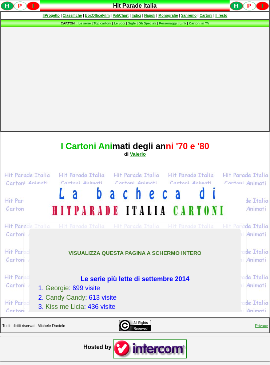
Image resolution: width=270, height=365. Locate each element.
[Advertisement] (135, 79)
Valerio (138, 154)
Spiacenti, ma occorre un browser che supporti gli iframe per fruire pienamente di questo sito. (135, 9)
